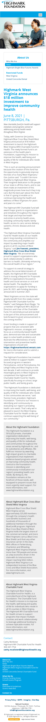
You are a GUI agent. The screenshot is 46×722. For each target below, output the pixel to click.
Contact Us (7, 693)
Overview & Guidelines (11, 686)
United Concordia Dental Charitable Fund (19, 671)
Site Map (35, 700)
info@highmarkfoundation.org (22, 710)
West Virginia (11, 76)
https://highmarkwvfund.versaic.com (22, 347)
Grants (5, 684)
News (8, 64)
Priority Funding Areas (11, 678)
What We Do (7, 676)
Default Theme (14, 719)
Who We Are (11, 61)
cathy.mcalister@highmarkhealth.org (22, 649)
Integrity (27, 700)
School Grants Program (11, 680)
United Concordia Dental (16, 79)
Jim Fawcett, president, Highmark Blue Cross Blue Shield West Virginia (21, 251)
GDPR (20, 700)
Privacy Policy (10, 700)
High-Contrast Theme (28, 719)
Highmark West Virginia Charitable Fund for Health (20, 668)
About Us (6, 659)
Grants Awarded (9, 688)
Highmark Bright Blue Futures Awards (22, 67)
